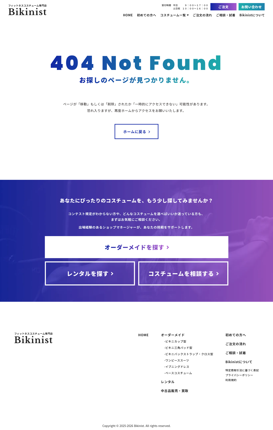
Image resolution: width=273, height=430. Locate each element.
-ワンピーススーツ (176, 360)
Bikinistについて (239, 361)
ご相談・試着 (235, 352)
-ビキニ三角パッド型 (178, 348)
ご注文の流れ (235, 343)
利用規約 (231, 380)
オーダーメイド (173, 334)
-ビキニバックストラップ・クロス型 (188, 354)
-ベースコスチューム (178, 373)
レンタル (168, 381)
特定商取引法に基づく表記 (242, 370)
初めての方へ (235, 334)
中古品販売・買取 (174, 390)
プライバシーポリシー (239, 375)
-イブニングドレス (176, 367)
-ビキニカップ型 (175, 341)
